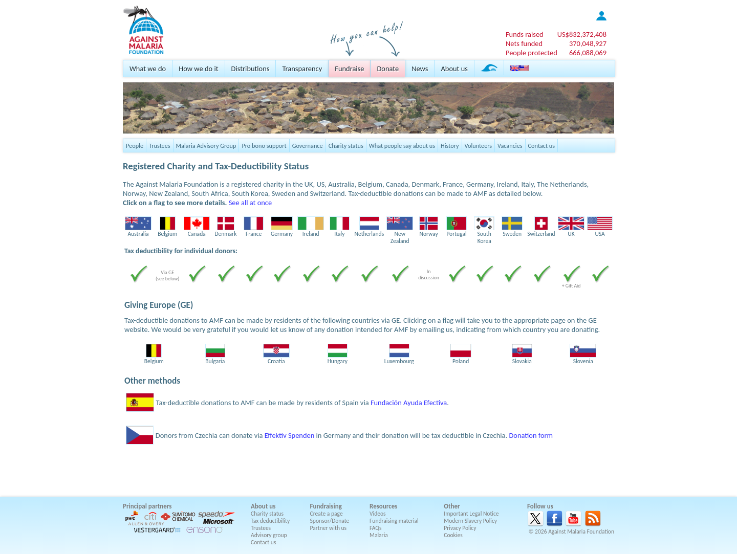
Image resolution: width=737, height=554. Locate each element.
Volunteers (478, 145)
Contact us (541, 145)
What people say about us (402, 145)
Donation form (531, 435)
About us (454, 68)
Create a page (326, 513)
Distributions (250, 68)
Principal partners (147, 506)
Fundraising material (394, 520)
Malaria (379, 535)
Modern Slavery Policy (470, 520)
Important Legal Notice (471, 513)
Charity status (346, 145)
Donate (388, 68)
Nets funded (524, 43)
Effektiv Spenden (290, 435)
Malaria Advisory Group (206, 145)
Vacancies (509, 145)
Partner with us (328, 527)
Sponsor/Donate (330, 520)
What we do (147, 68)
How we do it (198, 68)
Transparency (302, 68)
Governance (307, 145)
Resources (383, 506)
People (134, 145)
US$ (581, 34)
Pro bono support (264, 145)
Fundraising (326, 506)
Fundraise (349, 68)
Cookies (453, 535)
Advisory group (269, 535)
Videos (378, 513)
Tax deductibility (270, 520)
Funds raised (525, 34)
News (419, 68)
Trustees (159, 145)
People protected (531, 52)
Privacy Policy (460, 527)
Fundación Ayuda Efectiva (409, 402)
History (450, 145)
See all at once (250, 202)
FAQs (376, 527)
